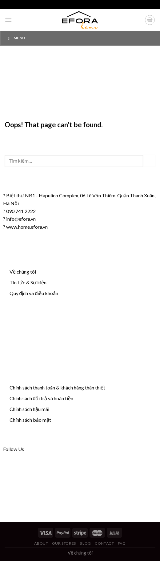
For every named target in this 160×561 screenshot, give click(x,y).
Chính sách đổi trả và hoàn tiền (42, 398)
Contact (104, 543)
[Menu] (8, 19)
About (41, 543)
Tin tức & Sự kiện (28, 282)
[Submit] (149, 161)
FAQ (122, 543)
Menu (15, 38)
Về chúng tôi (23, 272)
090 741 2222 (21, 211)
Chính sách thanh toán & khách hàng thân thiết (57, 387)
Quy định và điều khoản (34, 293)
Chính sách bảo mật (30, 420)
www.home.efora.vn (27, 227)
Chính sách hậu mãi (29, 409)
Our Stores (64, 543)
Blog (85, 543)
